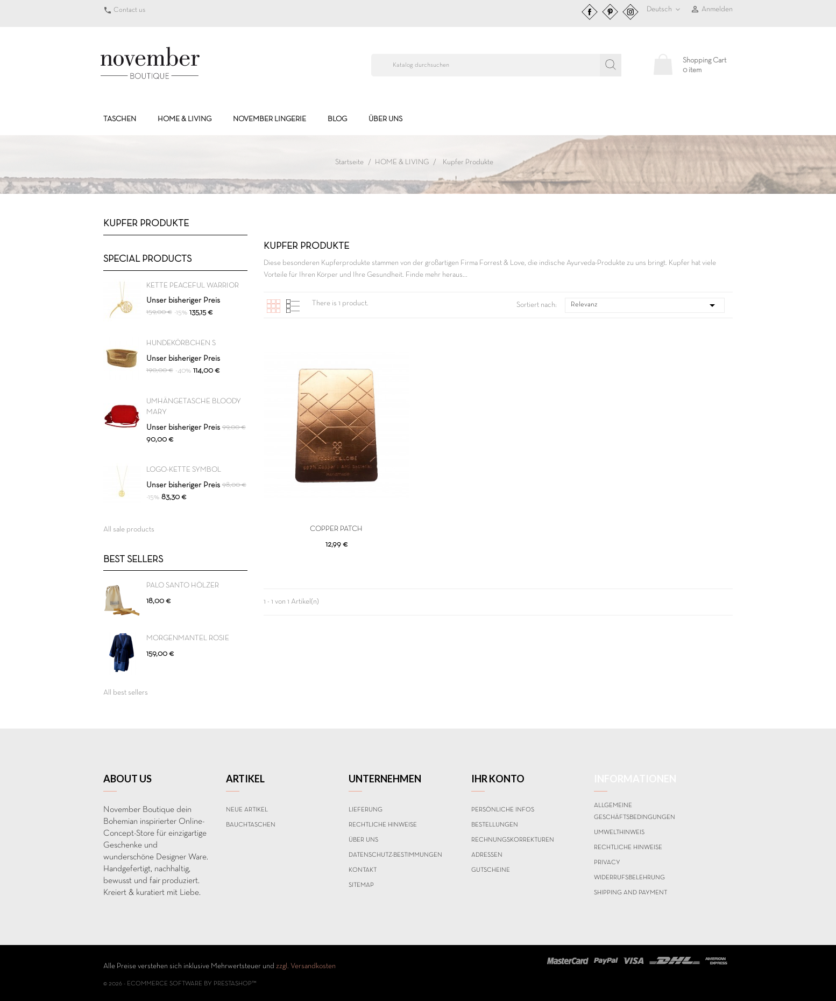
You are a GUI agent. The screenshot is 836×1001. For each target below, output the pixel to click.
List (293, 306)
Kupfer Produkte (146, 223)
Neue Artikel (247, 810)
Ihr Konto (498, 779)
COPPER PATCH (336, 529)
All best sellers (125, 692)
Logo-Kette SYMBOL (183, 469)
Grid (273, 306)
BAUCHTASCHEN (250, 825)
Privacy (607, 862)
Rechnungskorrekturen (512, 840)
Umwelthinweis (619, 832)
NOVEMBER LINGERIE (269, 119)
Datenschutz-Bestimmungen (395, 855)
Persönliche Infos (502, 810)
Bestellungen (494, 825)
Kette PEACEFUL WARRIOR (192, 285)
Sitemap (361, 885)
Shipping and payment (630, 892)
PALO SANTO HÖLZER (182, 585)
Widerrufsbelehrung (629, 877)
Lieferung (365, 810)
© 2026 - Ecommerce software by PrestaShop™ (180, 983)
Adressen (486, 855)
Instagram (630, 12)
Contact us (129, 10)
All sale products (128, 529)
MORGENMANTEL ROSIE (187, 638)
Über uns (385, 119)
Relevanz (645, 305)
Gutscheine (490, 870)
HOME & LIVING (184, 119)
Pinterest (610, 12)
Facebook (590, 12)
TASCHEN (119, 119)
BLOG (337, 119)
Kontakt (363, 870)
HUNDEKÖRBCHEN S (181, 343)
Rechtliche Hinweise (383, 825)
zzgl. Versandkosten (306, 966)
